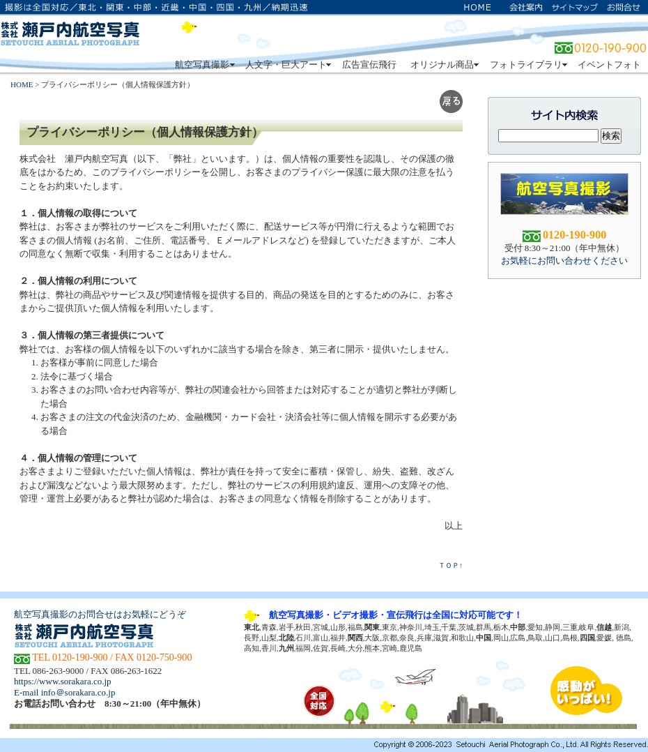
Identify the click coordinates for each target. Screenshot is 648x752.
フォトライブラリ (527, 64)
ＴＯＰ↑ (450, 565)
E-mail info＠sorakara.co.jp (64, 692)
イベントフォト (609, 64)
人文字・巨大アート (287, 64)
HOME (21, 84)
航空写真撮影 (203, 64)
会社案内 (526, 7)
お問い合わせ (623, 7)
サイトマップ (574, 7)
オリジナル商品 (443, 64)
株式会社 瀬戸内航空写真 (69, 31)
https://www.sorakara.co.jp (62, 681)
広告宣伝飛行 (369, 64)
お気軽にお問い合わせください (564, 260)
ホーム (477, 7)
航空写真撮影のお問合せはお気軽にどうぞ (100, 614)
